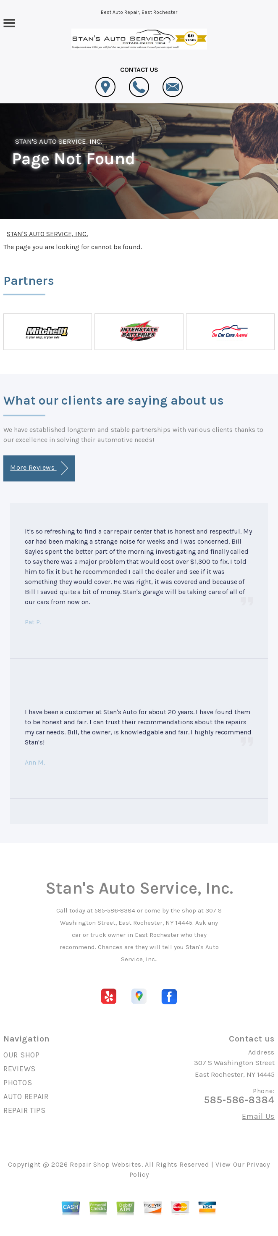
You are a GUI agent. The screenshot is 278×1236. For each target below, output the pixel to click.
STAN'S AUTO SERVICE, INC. (58, 141)
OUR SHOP (21, 1055)
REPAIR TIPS (24, 1110)
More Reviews (39, 468)
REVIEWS (19, 1068)
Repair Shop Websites (106, 1164)
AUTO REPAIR (26, 1096)
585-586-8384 (114, 910)
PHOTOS (17, 1082)
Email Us (258, 1116)
